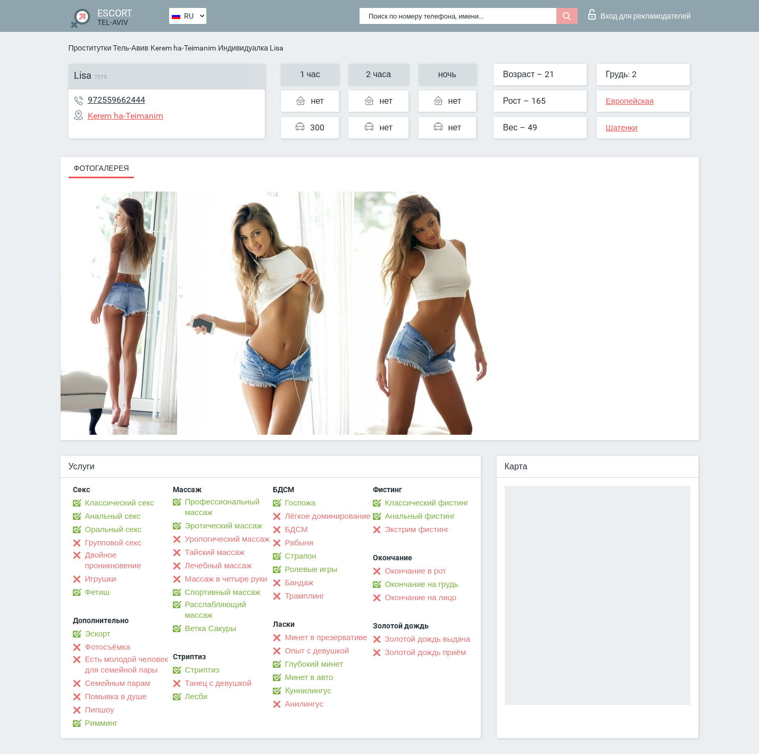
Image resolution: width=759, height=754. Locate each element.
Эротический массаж (223, 526)
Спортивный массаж (223, 592)
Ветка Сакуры (210, 628)
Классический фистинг (427, 503)
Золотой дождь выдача (428, 639)
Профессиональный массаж (222, 507)
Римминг (101, 723)
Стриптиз (202, 670)
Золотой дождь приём (425, 652)
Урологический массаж (227, 539)
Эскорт (98, 634)
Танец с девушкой (218, 683)
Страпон (300, 556)
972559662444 (116, 100)
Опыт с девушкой (317, 651)
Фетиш (97, 592)
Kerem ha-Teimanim (183, 48)
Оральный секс (113, 529)
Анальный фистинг (420, 516)
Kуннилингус (308, 690)
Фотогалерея (101, 168)
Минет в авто (309, 677)
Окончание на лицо (421, 597)
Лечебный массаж (218, 565)
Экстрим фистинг (417, 529)
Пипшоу (99, 710)
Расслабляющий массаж (215, 610)
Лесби (196, 696)
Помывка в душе (116, 696)
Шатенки (622, 127)
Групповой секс (113, 543)
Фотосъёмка (107, 647)
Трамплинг (304, 596)
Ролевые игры (311, 569)
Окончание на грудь (421, 584)
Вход (639, 14)
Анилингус (304, 704)
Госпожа (300, 503)
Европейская (630, 101)
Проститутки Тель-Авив (108, 48)
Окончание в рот (415, 571)
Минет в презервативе (326, 637)
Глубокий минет (314, 664)
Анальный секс (113, 516)
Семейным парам (118, 683)
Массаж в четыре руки (226, 579)
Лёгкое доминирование (328, 516)
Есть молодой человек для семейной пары (126, 664)
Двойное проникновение (113, 560)
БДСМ (296, 529)
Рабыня (299, 543)
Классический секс (119, 503)
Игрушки (100, 579)
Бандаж (299, 582)
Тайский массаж (215, 552)
